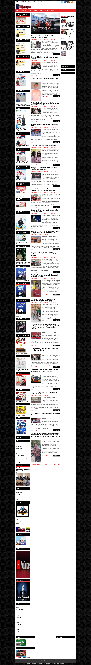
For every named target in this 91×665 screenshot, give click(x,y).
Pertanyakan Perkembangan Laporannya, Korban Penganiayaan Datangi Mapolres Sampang (43, 299)
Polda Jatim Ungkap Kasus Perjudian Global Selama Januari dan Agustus (44, 392)
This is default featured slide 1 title (41, 27)
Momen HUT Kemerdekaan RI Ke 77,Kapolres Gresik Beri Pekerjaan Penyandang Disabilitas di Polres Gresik (45, 189)
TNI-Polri (34, 1)
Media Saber (18, 521)
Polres (17, 453)
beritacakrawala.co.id (45, 660)
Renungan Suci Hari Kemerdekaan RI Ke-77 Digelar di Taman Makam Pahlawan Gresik (44, 168)
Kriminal (17, 497)
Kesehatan (40, 1)
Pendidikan (41, 10)
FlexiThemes (32, 663)
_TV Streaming (18, 624)
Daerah (17, 450)
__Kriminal (18, 619)
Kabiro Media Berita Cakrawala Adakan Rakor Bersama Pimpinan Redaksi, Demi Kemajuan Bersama (23, 470)
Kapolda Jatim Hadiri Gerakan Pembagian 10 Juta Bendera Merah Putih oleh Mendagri (45, 349)
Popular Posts (64, 16)
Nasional (30, 1)
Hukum (17, 613)
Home (17, 490)
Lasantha (43, 663)
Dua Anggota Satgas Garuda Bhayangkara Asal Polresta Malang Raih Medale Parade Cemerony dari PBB (45, 231)
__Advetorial (18, 617)
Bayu (55, 660)
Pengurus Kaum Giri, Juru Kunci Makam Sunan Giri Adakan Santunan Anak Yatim (45, 414)
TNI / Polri (18, 462)
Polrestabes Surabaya (20, 455)
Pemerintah (53, 10)
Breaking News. (19, 448)
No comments (53, 39)
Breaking (17, 443)
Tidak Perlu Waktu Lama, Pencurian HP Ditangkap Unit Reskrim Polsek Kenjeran (44, 275)
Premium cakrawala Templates (51, 663)
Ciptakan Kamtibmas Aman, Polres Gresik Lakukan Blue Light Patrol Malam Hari (44, 210)
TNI (16, 460)
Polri (17, 457)
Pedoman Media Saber (20, 609)
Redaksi (17, 1)
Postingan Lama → (56, 464)
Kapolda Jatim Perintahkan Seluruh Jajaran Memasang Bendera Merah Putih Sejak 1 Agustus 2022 (44, 370)
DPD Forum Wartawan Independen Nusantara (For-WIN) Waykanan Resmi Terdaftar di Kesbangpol (70, 32)
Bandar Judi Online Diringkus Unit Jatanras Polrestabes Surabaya (45, 57)
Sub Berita (47, 10)
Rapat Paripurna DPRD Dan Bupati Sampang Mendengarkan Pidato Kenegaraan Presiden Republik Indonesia (44, 254)
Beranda (46, 464)
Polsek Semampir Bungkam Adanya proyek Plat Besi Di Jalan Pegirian (70, 43)
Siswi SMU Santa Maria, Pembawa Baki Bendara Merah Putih (44, 124)
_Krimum (17, 620)
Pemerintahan (18, 626)
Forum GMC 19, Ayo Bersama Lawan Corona (70, 20)
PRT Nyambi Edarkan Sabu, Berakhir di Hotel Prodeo (44, 145)
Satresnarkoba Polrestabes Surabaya (23, 458)
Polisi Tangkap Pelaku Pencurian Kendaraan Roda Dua (44, 78)
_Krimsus (17, 622)
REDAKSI (17, 607)
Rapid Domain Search (60, 663)
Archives (71, 16)
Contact (17, 523)
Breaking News (24, 1)
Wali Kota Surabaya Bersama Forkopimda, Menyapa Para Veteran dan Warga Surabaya (45, 103)
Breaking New (18, 444)
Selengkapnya (56, 75)
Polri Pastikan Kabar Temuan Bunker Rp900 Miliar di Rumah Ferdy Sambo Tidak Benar (44, 36)
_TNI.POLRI (18, 615)
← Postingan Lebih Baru (35, 464)
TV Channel (18, 525)
